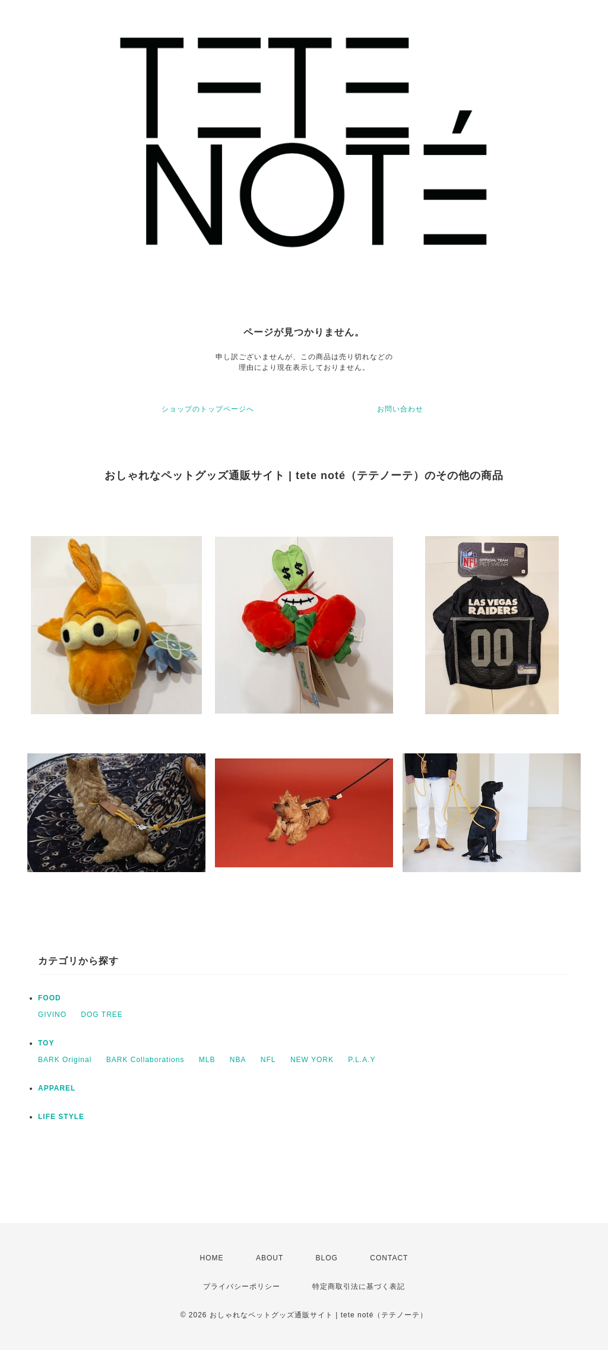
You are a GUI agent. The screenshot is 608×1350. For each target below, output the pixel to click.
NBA (238, 1060)
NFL (268, 1060)
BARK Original (64, 1060)
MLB (207, 1060)
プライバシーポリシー (241, 1286)
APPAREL (56, 1088)
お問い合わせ (400, 409)
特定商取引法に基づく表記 (358, 1286)
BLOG (327, 1258)
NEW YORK (312, 1060)
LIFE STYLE (61, 1117)
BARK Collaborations (145, 1060)
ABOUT (269, 1258)
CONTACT (389, 1258)
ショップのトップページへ (208, 409)
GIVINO (52, 1014)
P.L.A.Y (361, 1060)
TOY (46, 1043)
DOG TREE (101, 1014)
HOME (212, 1258)
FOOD (49, 998)
